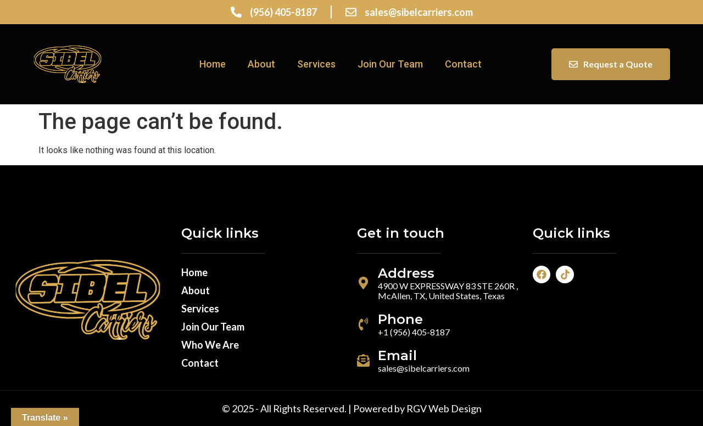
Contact (463, 64)
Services (316, 64)
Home (212, 64)
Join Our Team (390, 64)
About (261, 64)
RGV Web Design (444, 408)
